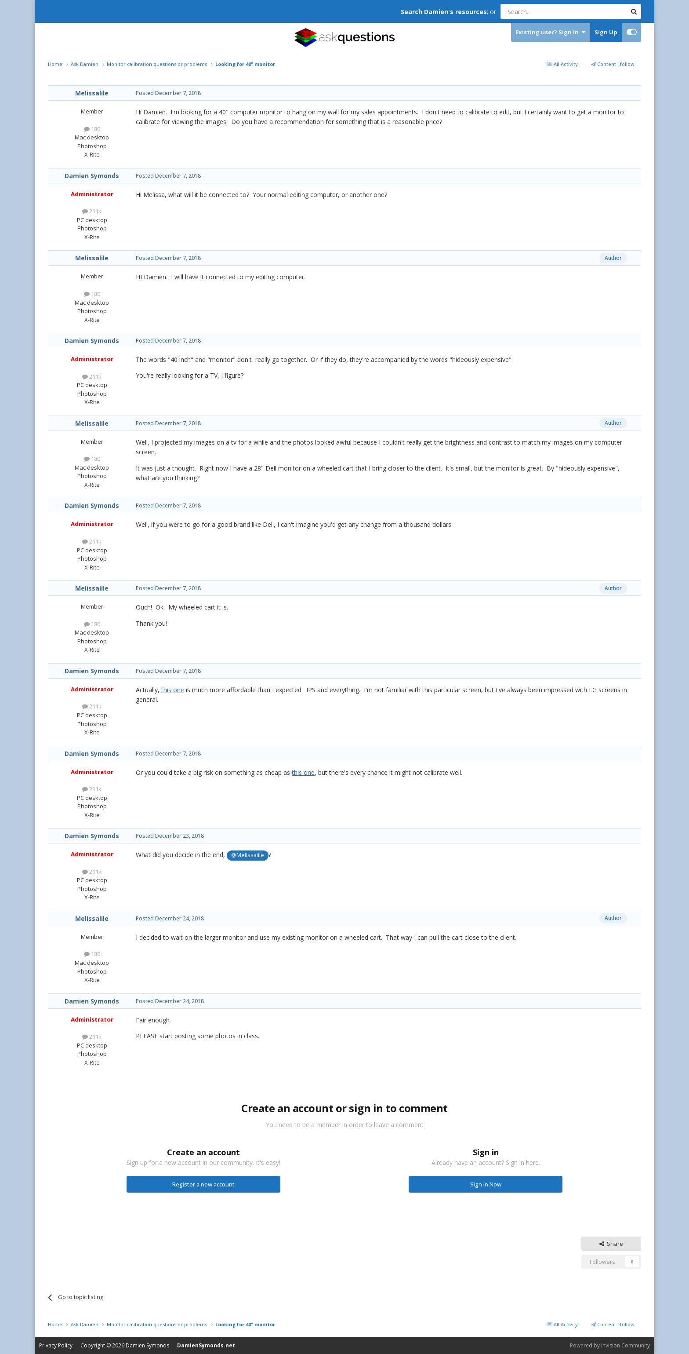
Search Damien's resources (444, 11)
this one (172, 690)
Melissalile (92, 93)
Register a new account (203, 1184)
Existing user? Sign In (550, 32)
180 (92, 129)
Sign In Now (485, 1184)
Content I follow (613, 64)
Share (611, 1244)
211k (92, 211)
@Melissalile (247, 855)
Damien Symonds (92, 176)
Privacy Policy (56, 1345)
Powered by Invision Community (610, 1345)
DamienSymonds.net (206, 1345)
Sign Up (606, 32)
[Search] (542, 11)
